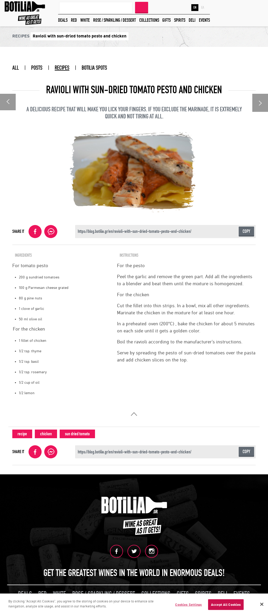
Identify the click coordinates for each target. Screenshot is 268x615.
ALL (15, 67)
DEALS (63, 20)
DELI (192, 20)
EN (194, 8)
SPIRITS (179, 20)
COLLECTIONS (149, 20)
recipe (22, 434)
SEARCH (141, 7)
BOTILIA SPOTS (94, 67)
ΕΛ (202, 8)
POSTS (36, 67)
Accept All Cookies (226, 606)
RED (74, 20)
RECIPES (62, 67)
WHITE (85, 20)
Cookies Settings (188, 606)
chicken (46, 434)
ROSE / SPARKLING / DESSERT (114, 20)
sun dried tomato (77, 434)
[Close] (261, 605)
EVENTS (204, 20)
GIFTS (166, 20)
